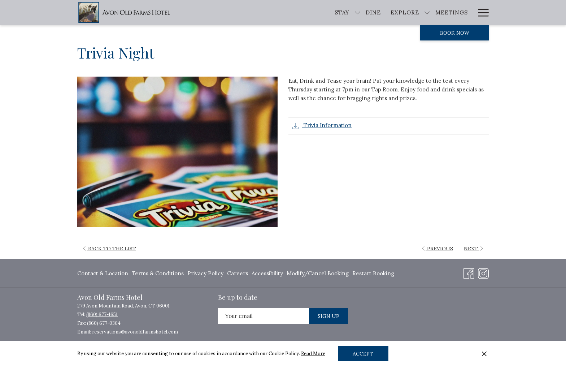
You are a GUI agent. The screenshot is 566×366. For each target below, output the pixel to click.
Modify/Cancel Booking (318, 273)
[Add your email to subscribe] (263, 316)
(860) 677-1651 (102, 314)
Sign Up (328, 316)
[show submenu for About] (485, 12)
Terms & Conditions (158, 273)
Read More (313, 353)
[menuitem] (103, 274)
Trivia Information (322, 125)
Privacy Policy (205, 273)
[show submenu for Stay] (294, 12)
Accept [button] (363, 353)
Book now (454, 33)
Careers (237, 273)
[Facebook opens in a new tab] (468, 272)
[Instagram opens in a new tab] (483, 272)
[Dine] (309, 12)
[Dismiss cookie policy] (484, 353)
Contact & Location (102, 273)
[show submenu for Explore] (363, 12)
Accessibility (267, 273)
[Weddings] (430, 12)
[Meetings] (388, 12)
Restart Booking (373, 273)
